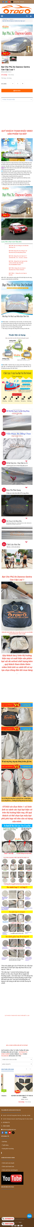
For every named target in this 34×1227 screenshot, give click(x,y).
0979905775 (6, 1122)
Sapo (20, 1222)
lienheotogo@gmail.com (9, 1129)
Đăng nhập (16, 1)
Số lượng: (4, 83)
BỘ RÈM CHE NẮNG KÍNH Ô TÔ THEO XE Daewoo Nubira (17, 1096)
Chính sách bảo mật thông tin (9, 1170)
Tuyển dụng (4, 1145)
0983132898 (6, 1126)
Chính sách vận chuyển (7, 1163)
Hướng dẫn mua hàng (7, 1148)
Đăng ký (22, 1)
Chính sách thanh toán (7, 1166)
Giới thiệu (4, 1141)
